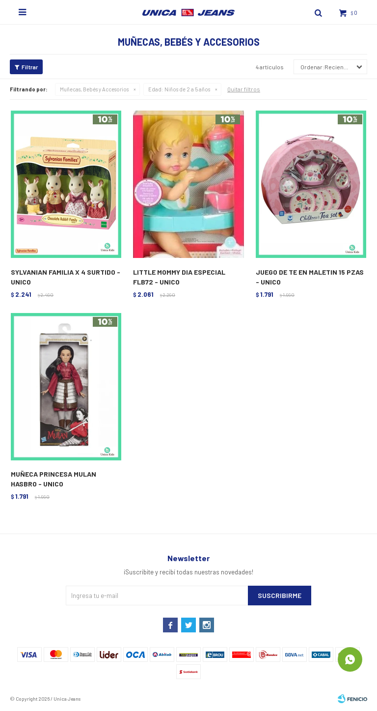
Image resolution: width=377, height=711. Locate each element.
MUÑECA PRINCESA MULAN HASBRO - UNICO (53, 479)
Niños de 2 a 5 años (179, 89)
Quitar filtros (243, 88)
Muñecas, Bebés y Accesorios (94, 89)
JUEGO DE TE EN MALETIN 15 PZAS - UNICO (310, 277)
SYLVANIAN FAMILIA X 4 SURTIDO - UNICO (65, 277)
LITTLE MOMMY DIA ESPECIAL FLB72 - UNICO (179, 277)
